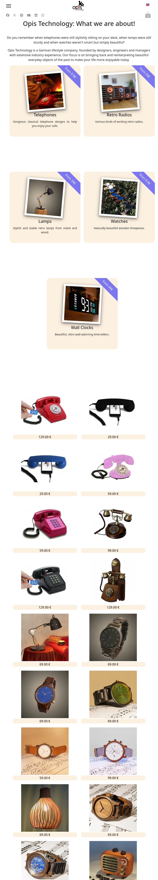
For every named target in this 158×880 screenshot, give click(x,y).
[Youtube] (29, 15)
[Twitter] (14, 15)
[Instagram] (42, 15)
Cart (148, 16)
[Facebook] (7, 15)
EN (147, 5)
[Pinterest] (21, 15)
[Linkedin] (36, 15)
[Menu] (28, 6)
